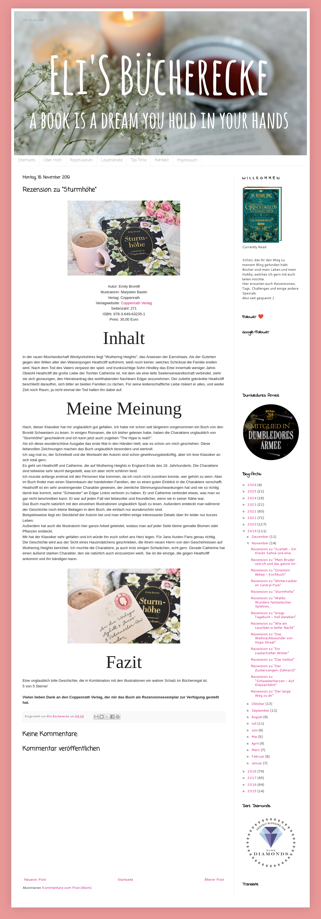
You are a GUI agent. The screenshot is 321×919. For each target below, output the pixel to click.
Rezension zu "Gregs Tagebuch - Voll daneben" (273, 615)
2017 (252, 777)
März (256, 749)
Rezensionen (81, 160)
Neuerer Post (35, 879)
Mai (254, 736)
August (257, 716)
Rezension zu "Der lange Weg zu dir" (271, 693)
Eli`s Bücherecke (33, 19)
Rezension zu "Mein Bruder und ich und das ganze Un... (274, 561)
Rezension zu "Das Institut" (273, 659)
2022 (252, 511)
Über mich (53, 160)
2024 (252, 498)
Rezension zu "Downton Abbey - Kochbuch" (270, 572)
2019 (252, 531)
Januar (257, 763)
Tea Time (138, 160)
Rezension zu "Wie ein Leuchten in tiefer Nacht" (273, 625)
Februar (258, 756)
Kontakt (162, 160)
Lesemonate (111, 160)
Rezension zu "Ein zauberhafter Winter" (270, 650)
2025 (252, 491)
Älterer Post (214, 879)
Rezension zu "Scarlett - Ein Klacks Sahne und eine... (273, 551)
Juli (254, 723)
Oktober (258, 703)
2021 (252, 517)
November (260, 543)
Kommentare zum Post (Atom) (67, 887)
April (255, 743)
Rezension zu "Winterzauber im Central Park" (274, 582)
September (260, 710)
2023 (252, 504)
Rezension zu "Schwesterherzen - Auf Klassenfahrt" (272, 680)
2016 (252, 784)
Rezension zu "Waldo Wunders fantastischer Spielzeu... (271, 602)
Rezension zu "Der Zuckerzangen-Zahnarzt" (273, 667)
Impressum (187, 160)
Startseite (26, 160)
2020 (252, 524)
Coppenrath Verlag (136, 303)
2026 (252, 484)
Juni (254, 730)
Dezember (260, 536)
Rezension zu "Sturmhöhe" (273, 591)
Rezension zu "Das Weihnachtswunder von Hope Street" (272, 638)
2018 (252, 771)
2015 (252, 791)
